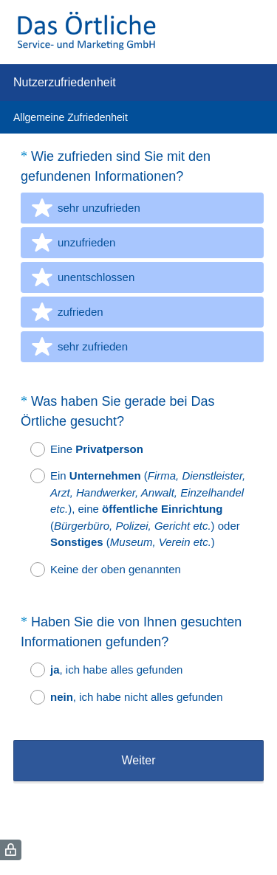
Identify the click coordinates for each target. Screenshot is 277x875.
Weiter (139, 760)
